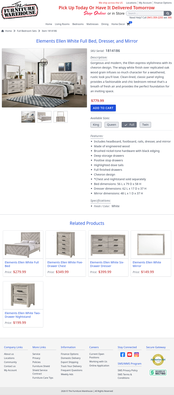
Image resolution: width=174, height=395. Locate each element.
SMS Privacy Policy (128, 370)
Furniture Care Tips (43, 377)
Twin (145, 125)
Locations (131, 2)
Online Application (99, 365)
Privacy (36, 358)
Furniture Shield (41, 366)
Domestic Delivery (71, 358)
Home (49, 24)
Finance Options (163, 2)
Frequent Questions (71, 370)
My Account (145, 2)
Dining (105, 24)
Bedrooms (78, 24)
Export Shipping (69, 362)
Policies (37, 362)
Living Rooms (62, 24)
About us (9, 354)
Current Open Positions (96, 355)
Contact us (10, 366)
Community (10, 362)
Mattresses (92, 24)
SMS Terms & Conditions (125, 376)
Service (36, 354)
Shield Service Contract (40, 372)
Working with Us (98, 361)
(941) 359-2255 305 (159, 17)
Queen (111, 125)
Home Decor (118, 24)
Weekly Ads (67, 374)
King (96, 125)
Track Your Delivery (71, 366)
